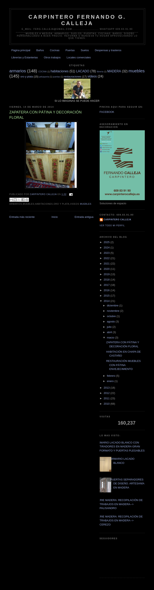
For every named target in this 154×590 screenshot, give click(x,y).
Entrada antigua (84, 216)
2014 (107, 301)
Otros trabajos (52, 57)
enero (110, 381)
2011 (107, 398)
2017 (107, 284)
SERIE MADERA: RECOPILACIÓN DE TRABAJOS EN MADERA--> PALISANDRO (120, 504)
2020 (107, 268)
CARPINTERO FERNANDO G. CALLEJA (77, 20)
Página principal (20, 50)
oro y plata (27, 76)
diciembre (113, 305)
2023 (107, 252)
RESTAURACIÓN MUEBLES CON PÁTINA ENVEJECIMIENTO (123, 365)
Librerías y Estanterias (24, 57)
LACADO (82, 71)
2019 (107, 274)
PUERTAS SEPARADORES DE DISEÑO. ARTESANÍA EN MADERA (127, 483)
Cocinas (54, 50)
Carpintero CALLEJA (117, 219)
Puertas (70, 50)
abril (110, 332)
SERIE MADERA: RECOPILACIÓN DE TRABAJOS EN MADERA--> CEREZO (120, 520)
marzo (111, 337)
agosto (111, 321)
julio (109, 326)
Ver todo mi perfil (112, 225)
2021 (107, 263)
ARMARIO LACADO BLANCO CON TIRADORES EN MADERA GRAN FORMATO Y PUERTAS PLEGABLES (121, 446)
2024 (107, 247)
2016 (107, 290)
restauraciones (72, 76)
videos (92, 76)
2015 (107, 295)
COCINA (42, 71)
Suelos (85, 50)
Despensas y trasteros (108, 50)
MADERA (114, 71)
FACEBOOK (107, 111)
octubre (111, 316)
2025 (107, 242)
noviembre (113, 310)
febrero (111, 375)
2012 (107, 393)
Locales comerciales (79, 57)
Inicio (54, 216)
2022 (107, 258)
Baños (40, 50)
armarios (17, 70)
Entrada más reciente (22, 216)
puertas (56, 77)
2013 (107, 387)
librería (100, 71)
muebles (137, 70)
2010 (107, 403)
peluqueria (44, 77)
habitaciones (60, 71)
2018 (107, 279)
